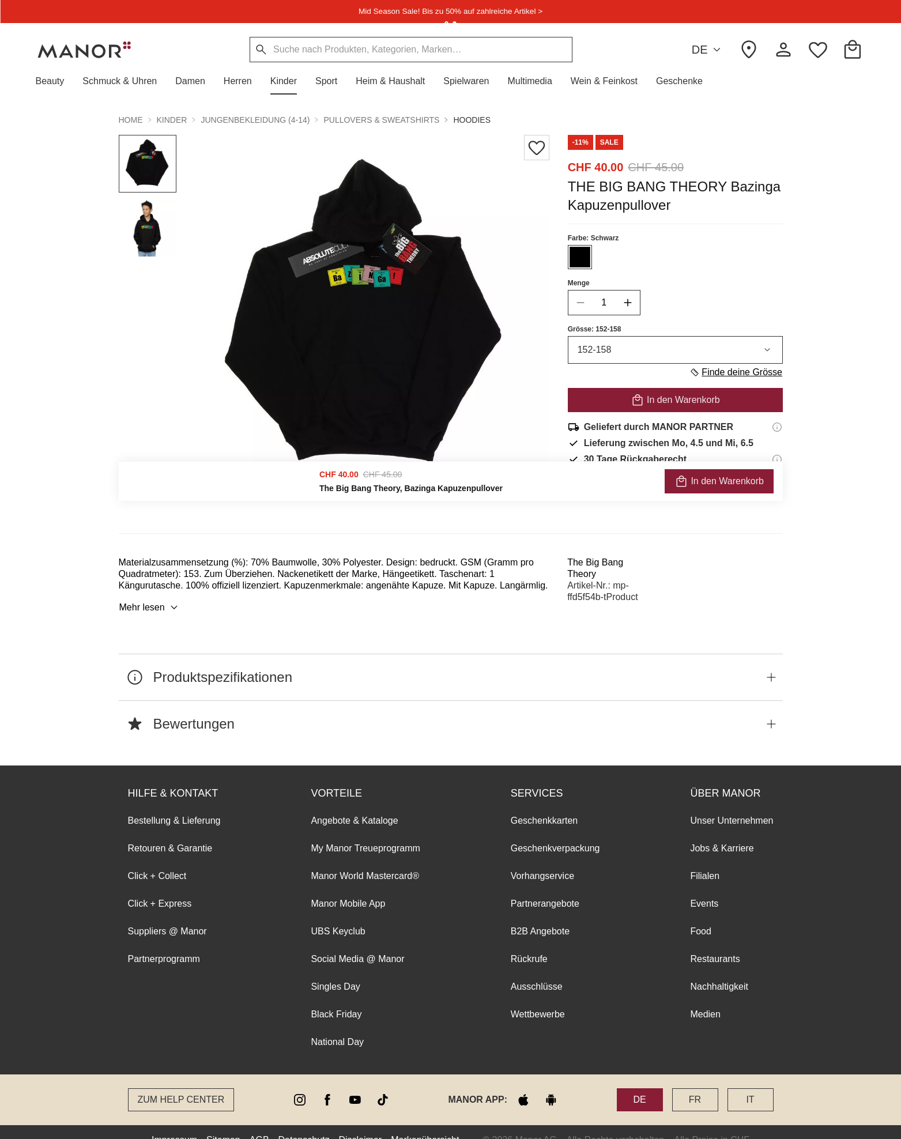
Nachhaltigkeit (719, 970)
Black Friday (336, 998)
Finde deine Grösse (735, 372)
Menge (578, 283)
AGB (259, 1124)
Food (700, 915)
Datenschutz (304, 1124)
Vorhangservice (542, 860)
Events (704, 887)
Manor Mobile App (348, 887)
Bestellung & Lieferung (174, 804)
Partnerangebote (545, 887)
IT (750, 1083)
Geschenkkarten (544, 804)
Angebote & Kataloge (354, 804)
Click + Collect (157, 860)
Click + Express (160, 887)
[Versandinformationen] (777, 427)
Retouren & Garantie (170, 832)
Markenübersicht (425, 1124)
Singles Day (335, 970)
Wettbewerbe (538, 998)
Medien (705, 998)
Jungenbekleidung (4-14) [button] (255, 120)
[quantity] (603, 303)
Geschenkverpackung (555, 832)
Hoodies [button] (472, 120)
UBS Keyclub (338, 915)
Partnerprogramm (164, 943)
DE (708, 50)
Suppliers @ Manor (167, 915)
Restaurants (715, 943)
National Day (337, 1026)
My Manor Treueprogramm (365, 832)
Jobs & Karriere (721, 832)
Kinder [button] (172, 120)
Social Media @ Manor (357, 943)
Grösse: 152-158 (594, 329)
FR (695, 1083)
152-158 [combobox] (674, 350)
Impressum (174, 1124)
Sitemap (223, 1124)
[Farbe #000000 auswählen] (579, 257)
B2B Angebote (540, 915)
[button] (55, 81)
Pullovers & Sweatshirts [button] (381, 120)
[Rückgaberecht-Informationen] (777, 459)
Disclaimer (360, 1124)
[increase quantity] (627, 303)
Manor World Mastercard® (365, 860)
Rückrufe (529, 943)
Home (131, 120)
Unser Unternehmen (731, 804)
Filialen (704, 860)
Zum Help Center (181, 1083)
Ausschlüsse (537, 970)
